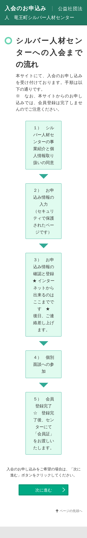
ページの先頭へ (71, 511)
